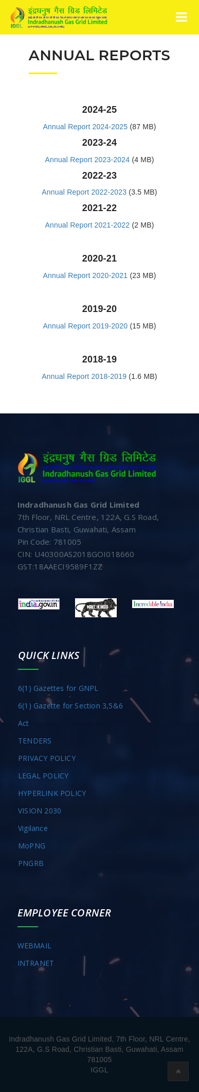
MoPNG (31, 846)
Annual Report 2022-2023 (84, 192)
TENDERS (34, 741)
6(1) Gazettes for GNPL (58, 688)
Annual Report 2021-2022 (87, 225)
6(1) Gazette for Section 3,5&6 (70, 705)
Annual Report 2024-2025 (85, 127)
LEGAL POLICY (43, 776)
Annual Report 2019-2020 (85, 326)
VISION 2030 (39, 811)
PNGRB (31, 863)
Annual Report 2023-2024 (87, 159)
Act (23, 723)
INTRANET (36, 963)
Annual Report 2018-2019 (84, 376)
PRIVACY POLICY (47, 758)
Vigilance (33, 828)
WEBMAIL (34, 945)
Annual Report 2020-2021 (85, 275)
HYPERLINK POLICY (52, 793)
